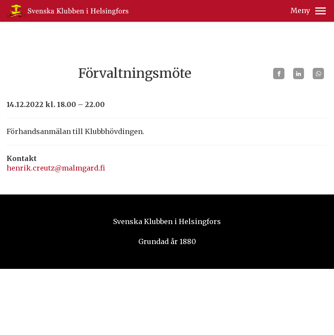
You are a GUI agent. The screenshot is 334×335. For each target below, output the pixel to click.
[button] (320, 11)
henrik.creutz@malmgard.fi (56, 168)
